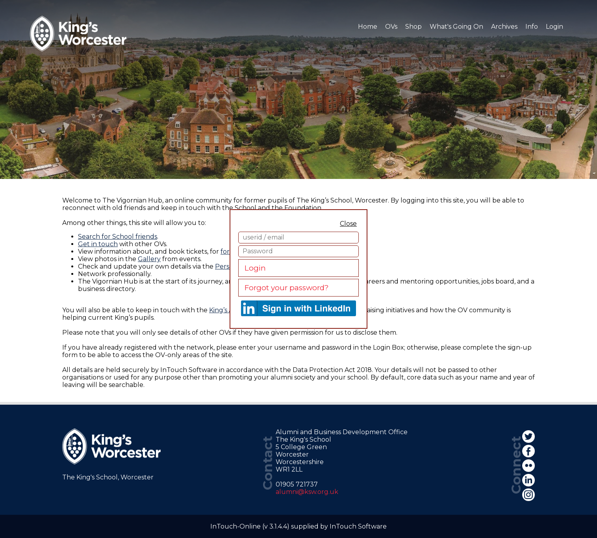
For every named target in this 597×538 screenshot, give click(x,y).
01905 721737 (297, 484)
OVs (391, 26)
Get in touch (98, 244)
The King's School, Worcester (108, 477)
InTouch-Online (235, 526)
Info (531, 26)
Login (255, 268)
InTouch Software (358, 526)
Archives (504, 26)
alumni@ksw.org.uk (307, 492)
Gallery (149, 259)
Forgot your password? (286, 287)
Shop (413, 26)
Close (348, 223)
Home (367, 26)
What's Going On (456, 26)
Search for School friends (117, 236)
